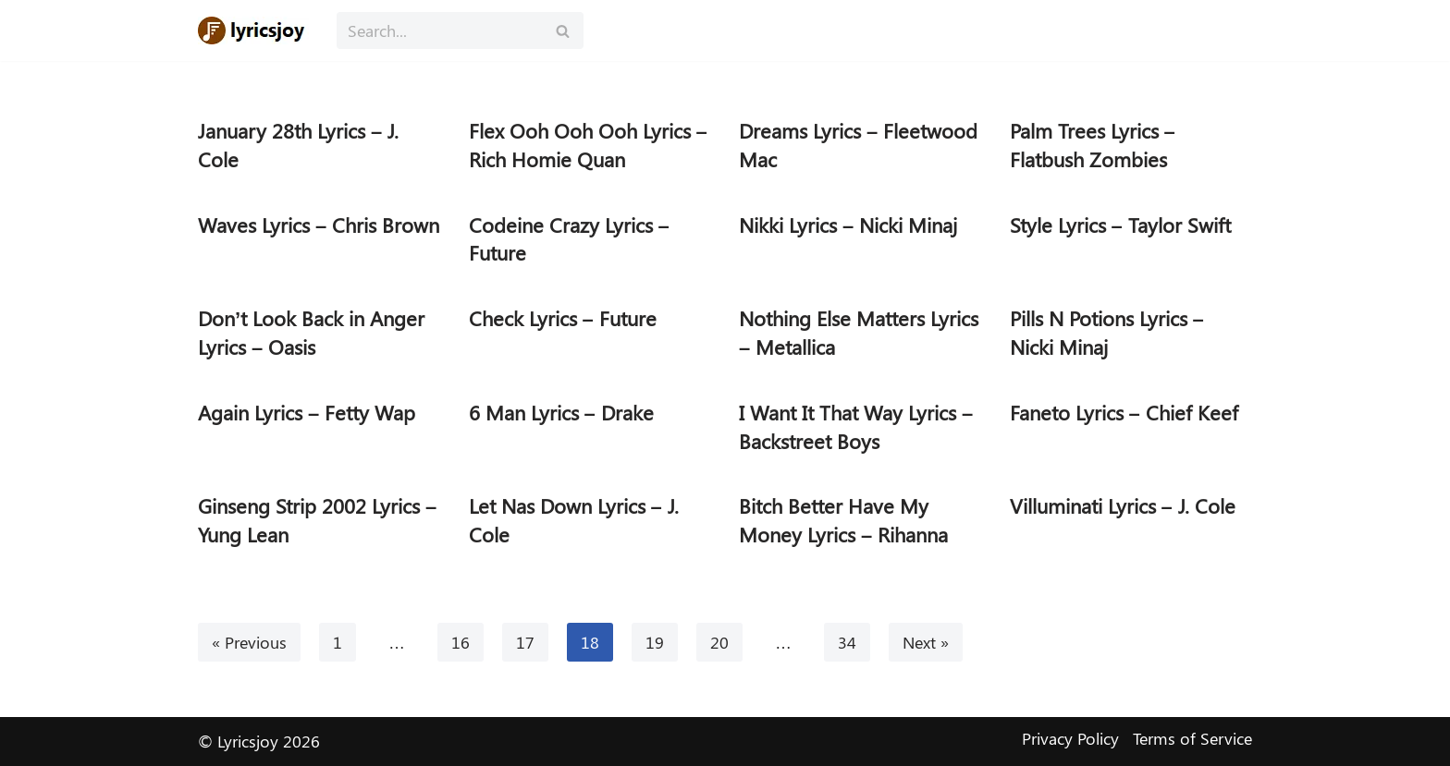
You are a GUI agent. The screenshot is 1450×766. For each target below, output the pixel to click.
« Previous (249, 642)
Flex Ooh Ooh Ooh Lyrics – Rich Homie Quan (588, 144)
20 (719, 642)
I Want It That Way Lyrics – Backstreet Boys (856, 426)
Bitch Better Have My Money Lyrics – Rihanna (843, 520)
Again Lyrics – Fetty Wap (306, 412)
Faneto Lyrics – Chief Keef (1124, 412)
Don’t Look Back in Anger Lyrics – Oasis (311, 332)
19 (654, 642)
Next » (926, 642)
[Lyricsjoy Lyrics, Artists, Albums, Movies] (253, 30)
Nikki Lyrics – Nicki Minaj (848, 224)
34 (847, 642)
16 (460, 642)
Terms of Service (1192, 738)
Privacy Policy (1070, 738)
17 (525, 642)
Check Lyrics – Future (563, 318)
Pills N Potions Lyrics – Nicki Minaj (1107, 332)
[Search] (439, 30)
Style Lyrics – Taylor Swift (1120, 224)
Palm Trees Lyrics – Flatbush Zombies (1092, 144)
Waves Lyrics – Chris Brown (318, 224)
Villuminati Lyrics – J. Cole (1122, 505)
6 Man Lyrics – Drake (561, 412)
